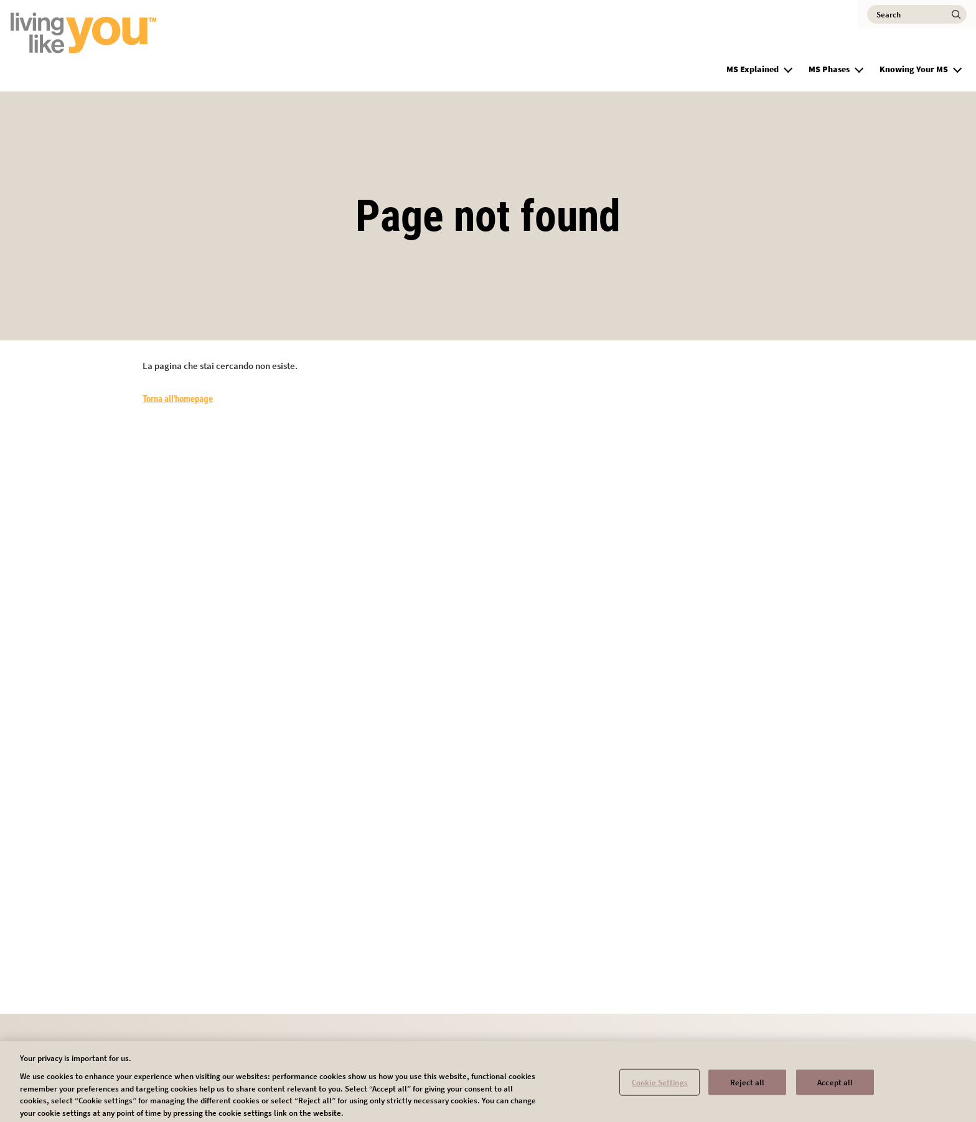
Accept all (835, 1085)
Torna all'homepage (178, 398)
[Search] (917, 14)
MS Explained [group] (752, 69)
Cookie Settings (660, 1085)
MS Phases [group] (829, 69)
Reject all (747, 1085)
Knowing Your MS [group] (914, 69)
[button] (788, 67)
